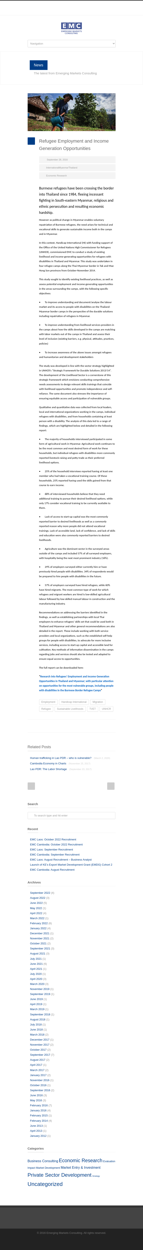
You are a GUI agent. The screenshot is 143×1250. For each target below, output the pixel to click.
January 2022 (38, 928)
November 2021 (40, 938)
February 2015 (39, 1115)
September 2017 (40, 1054)
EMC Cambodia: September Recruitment (55, 854)
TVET (92, 708)
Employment (48, 702)
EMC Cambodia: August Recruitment (52, 869)
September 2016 (40, 1090)
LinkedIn (71, 13)
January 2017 (38, 1075)
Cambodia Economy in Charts (60, 763)
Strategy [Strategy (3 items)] (96, 1176)
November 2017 (40, 1044)
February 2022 (39, 923)
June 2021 (36, 963)
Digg (86, 726)
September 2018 (40, 1014)
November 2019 (40, 989)
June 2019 (36, 999)
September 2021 (40, 948)
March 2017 (37, 1070)
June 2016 (36, 1095)
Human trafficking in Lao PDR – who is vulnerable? (70, 758)
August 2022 (37, 897)
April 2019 (36, 1004)
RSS (80, 13)
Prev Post (31, 786)
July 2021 (36, 958)
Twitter (61, 726)
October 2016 (38, 1085)
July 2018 (36, 1024)
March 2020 (37, 984)
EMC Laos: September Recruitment (51, 849)
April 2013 (36, 1130)
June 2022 (36, 902)
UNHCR (106, 708)
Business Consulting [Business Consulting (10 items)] (43, 1161)
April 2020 (36, 979)
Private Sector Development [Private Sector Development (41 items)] (59, 1175)
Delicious (94, 726)
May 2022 (36, 908)
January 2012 (38, 1135)
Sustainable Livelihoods (70, 708)
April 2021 (36, 968)
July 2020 (36, 973)
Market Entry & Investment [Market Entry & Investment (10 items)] (80, 1167)
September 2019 (40, 994)
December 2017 (40, 1039)
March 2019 (37, 1009)
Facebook (63, 13)
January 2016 (38, 1110)
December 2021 (40, 933)
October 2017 (38, 1049)
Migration (98, 702)
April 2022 (36, 913)
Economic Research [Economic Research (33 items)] (80, 1160)
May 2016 (36, 1100)
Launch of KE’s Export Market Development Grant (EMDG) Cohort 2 (71, 864)
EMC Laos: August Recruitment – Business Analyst (61, 859)
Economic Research (56, 175)
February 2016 (39, 1105)
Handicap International (73, 702)
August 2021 (37, 953)
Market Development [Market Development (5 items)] (48, 1167)
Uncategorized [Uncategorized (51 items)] (45, 1184)
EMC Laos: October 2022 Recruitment (53, 839)
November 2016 (40, 1080)
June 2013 (36, 1125)
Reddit (78, 726)
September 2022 (40, 892)
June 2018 (36, 1029)
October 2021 (38, 943)
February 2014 (39, 1120)
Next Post (111, 786)
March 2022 (37, 918)
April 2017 (36, 1064)
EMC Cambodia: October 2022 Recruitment (56, 844)
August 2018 (37, 1019)
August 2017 (37, 1059)
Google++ (103, 726)
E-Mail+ (111, 726)
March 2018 (37, 1034)
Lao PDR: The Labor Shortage (61, 769)
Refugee (46, 708)
